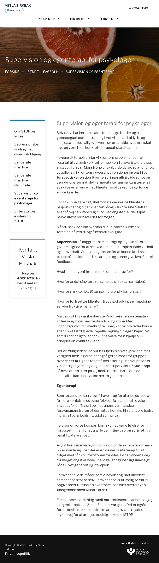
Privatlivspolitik (17, 554)
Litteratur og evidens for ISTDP (24, 216)
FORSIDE (12, 72)
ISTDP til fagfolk (42, 72)
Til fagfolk (106, 18)
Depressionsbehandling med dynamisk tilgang (27, 149)
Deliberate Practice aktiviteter (23, 180)
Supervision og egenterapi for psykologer (26, 198)
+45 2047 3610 (137, 8)
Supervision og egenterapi (91, 72)
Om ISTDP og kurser (24, 133)
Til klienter (77, 18)
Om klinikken (46, 18)
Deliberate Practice (22, 164)
